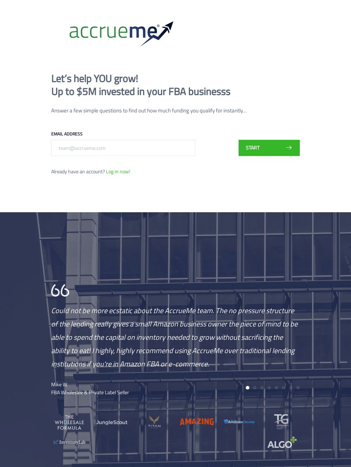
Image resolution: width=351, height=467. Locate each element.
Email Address (67, 133)
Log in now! (118, 171)
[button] (247, 388)
